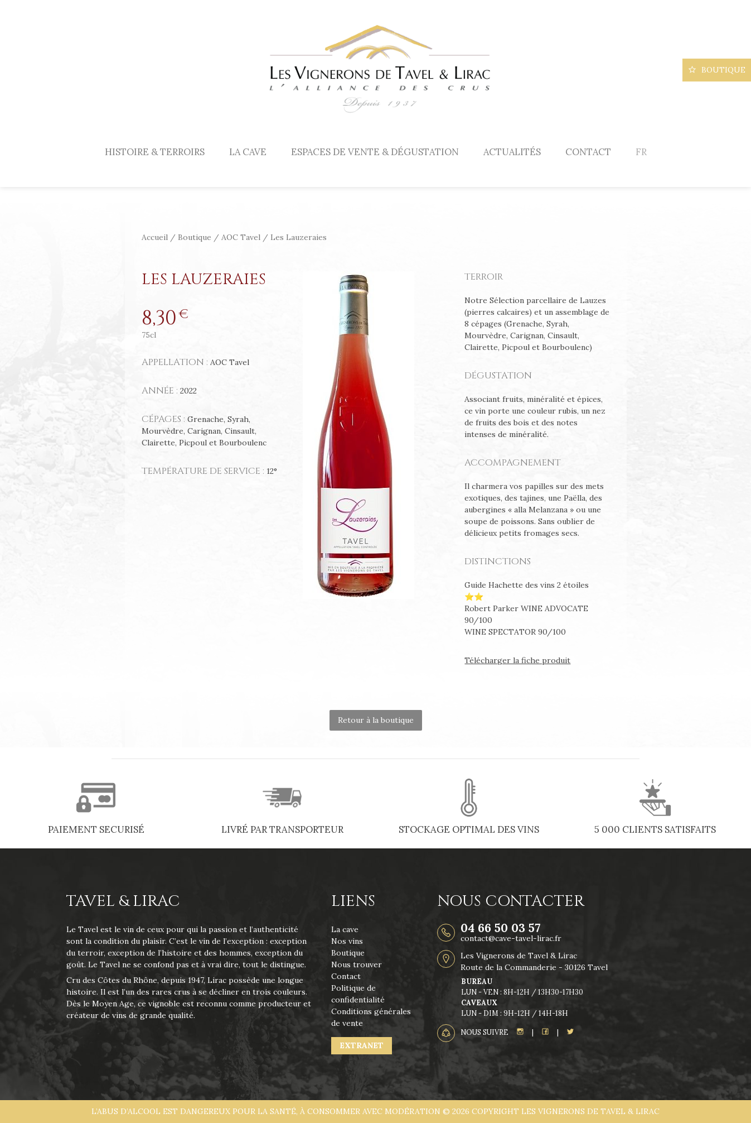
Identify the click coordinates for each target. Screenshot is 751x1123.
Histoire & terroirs (155, 152)
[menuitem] (641, 152)
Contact (588, 152)
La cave (248, 152)
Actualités (512, 152)
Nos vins (347, 941)
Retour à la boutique (376, 720)
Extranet (362, 1045)
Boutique (716, 70)
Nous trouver (356, 964)
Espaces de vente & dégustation (375, 152)
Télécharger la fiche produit (517, 660)
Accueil (155, 237)
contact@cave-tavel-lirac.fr (511, 938)
